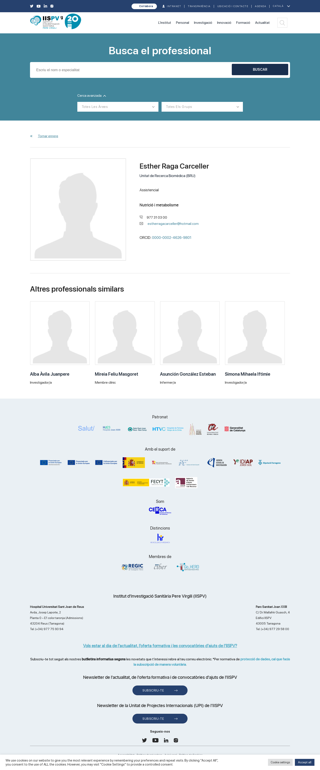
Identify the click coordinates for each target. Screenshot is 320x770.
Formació (243, 22)
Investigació (203, 22)
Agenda (260, 6)
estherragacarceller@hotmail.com (173, 224)
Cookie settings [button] (280, 762)
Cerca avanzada (91, 95)
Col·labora (146, 6)
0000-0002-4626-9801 (171, 237)
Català (278, 6)
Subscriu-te (153, 690)
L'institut (164, 22)
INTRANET (174, 6)
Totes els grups (179, 107)
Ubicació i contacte (232, 6)
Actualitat (262, 22)
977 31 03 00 (157, 217)
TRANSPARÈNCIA (199, 6)
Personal (182, 22)
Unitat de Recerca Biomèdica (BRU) (168, 175)
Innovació (224, 22)
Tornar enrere (48, 136)
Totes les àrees (95, 107)
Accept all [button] (304, 762)
